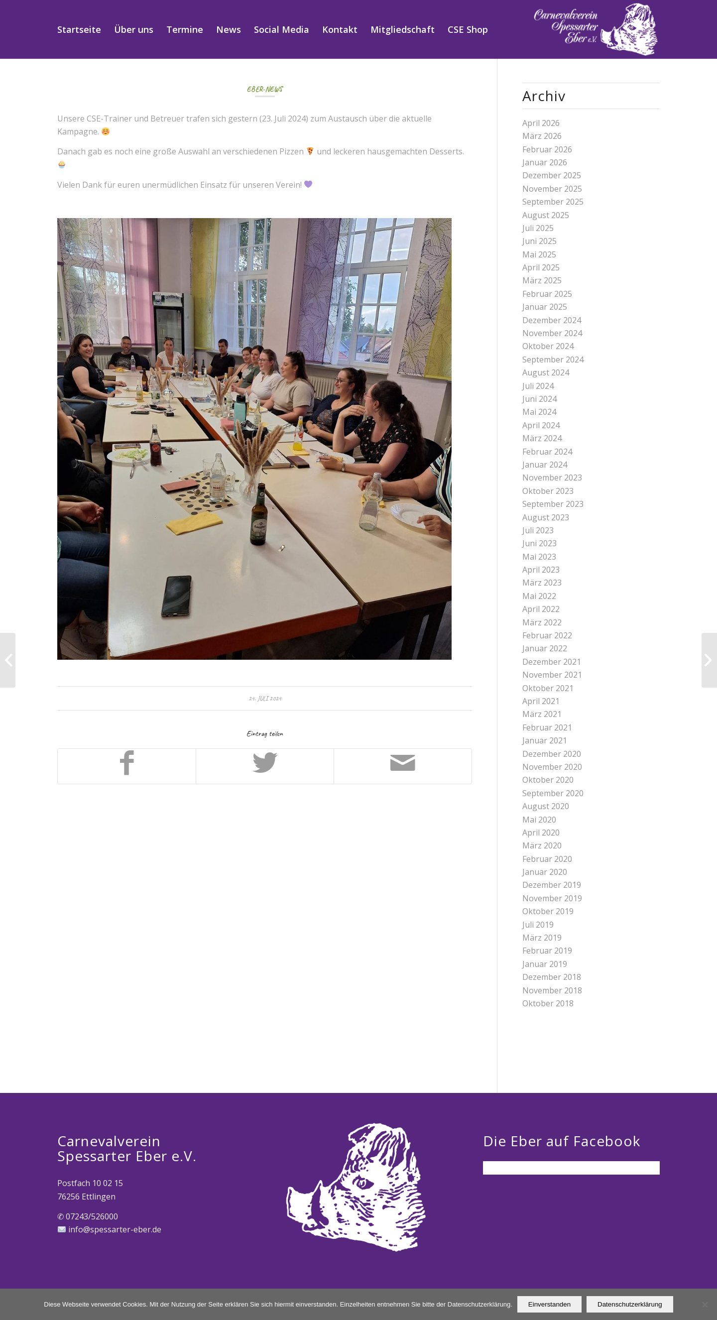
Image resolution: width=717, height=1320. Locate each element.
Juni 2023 (539, 543)
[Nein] (705, 1305)
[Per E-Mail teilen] (403, 766)
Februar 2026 (547, 149)
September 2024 (553, 359)
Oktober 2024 (548, 346)
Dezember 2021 (551, 661)
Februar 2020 (547, 858)
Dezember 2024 (551, 320)
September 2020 (553, 793)
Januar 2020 (544, 871)
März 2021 (542, 714)
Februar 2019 (547, 950)
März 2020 (542, 845)
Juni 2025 (539, 241)
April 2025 (541, 267)
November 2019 (552, 898)
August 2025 (545, 215)
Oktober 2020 (548, 779)
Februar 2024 (547, 451)
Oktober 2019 (548, 911)
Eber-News (264, 89)
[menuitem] (79, 29)
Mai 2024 (539, 411)
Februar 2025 (547, 293)
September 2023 (553, 503)
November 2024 (552, 333)
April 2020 (541, 832)
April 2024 (541, 425)
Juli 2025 (538, 228)
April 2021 (541, 701)
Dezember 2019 (551, 884)
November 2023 (552, 477)
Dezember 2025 (551, 175)
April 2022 (541, 608)
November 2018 (552, 990)
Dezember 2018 (551, 976)
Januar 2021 (544, 740)
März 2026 (542, 135)
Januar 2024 (544, 464)
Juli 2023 (538, 530)
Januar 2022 (544, 648)
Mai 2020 (539, 819)
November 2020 (552, 766)
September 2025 (553, 201)
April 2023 (541, 569)
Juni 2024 (539, 398)
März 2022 (542, 622)
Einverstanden (549, 1304)
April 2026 (541, 123)
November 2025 (552, 188)
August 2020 (545, 806)
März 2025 (542, 280)
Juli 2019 (538, 924)
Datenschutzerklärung (630, 1304)
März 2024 (542, 438)
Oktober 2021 (548, 688)
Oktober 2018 (548, 1003)
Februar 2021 (547, 727)
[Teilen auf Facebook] (127, 766)
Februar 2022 (547, 635)
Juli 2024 (538, 385)
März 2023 (542, 582)
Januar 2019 (544, 964)
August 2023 (545, 517)
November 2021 (552, 674)
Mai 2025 (539, 254)
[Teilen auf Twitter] (265, 766)
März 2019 (542, 937)
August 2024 (545, 372)
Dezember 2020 (551, 753)
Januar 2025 (544, 306)
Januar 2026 (544, 162)
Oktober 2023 (548, 490)
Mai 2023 (539, 556)
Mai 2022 (539, 596)
